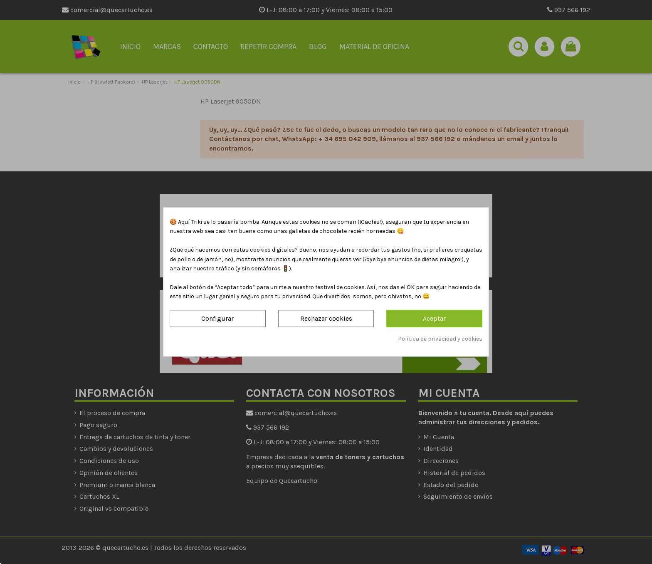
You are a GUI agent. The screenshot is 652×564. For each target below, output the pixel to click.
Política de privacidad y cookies (440, 338)
